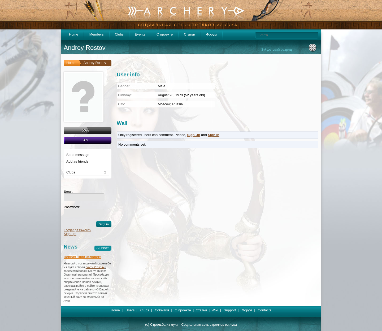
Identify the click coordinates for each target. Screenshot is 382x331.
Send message (77, 155)
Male (161, 86)
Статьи (189, 34)
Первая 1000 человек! (82, 257)
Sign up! (70, 234)
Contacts (264, 310)
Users (129, 310)
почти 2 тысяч (95, 267)
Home (73, 34)
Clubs (119, 34)
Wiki (215, 310)
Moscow (164, 104)
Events (140, 34)
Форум (211, 34)
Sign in (213, 135)
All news (103, 248)
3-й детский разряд (276, 49)
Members (96, 34)
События (162, 310)
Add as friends (77, 161)
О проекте (165, 34)
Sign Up (193, 135)
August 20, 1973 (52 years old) (181, 95)
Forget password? (77, 230)
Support (230, 310)
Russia (177, 104)
